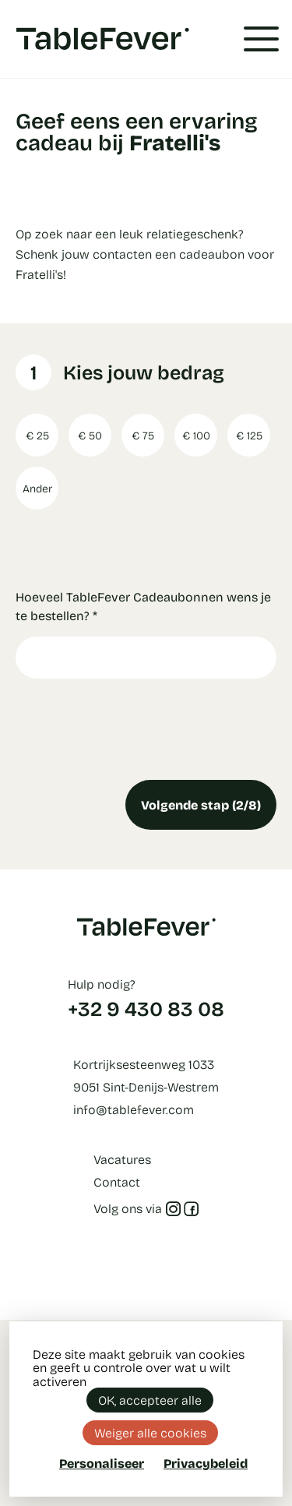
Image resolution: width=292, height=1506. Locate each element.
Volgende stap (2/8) (201, 804)
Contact (116, 1181)
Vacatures (122, 1159)
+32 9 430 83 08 (146, 1008)
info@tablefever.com (133, 1109)
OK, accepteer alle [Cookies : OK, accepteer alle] (150, 1400)
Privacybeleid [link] (206, 1463)
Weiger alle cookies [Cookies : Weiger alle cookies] (150, 1432)
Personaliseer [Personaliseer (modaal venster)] (101, 1462)
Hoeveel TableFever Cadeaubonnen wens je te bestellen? (143, 605)
